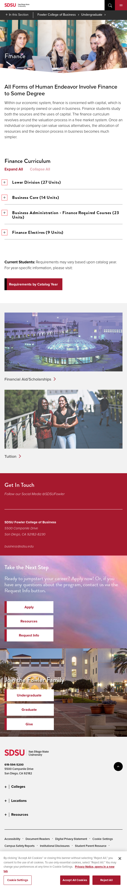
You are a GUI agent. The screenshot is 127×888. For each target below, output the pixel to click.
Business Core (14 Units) (31, 197)
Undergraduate (91, 14)
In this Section (18, 14)
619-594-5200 (14, 764)
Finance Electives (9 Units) (34, 232)
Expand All (13, 169)
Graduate (29, 709)
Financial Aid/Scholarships (27, 379)
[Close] (120, 862)
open (110, 5)
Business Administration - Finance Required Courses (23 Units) (61, 214)
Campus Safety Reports (19, 846)
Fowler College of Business (56, 14)
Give (29, 724)
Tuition (10, 456)
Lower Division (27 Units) (32, 182)
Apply (29, 607)
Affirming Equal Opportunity (22, 853)
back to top (118, 766)
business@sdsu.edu (19, 546)
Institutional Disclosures (55, 846)
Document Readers (38, 839)
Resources (28, 621)
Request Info (29, 635)
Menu (121, 5)
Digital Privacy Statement (71, 839)
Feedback (52, 853)
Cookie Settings (102, 839)
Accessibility (12, 839)
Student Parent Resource (90, 846)
